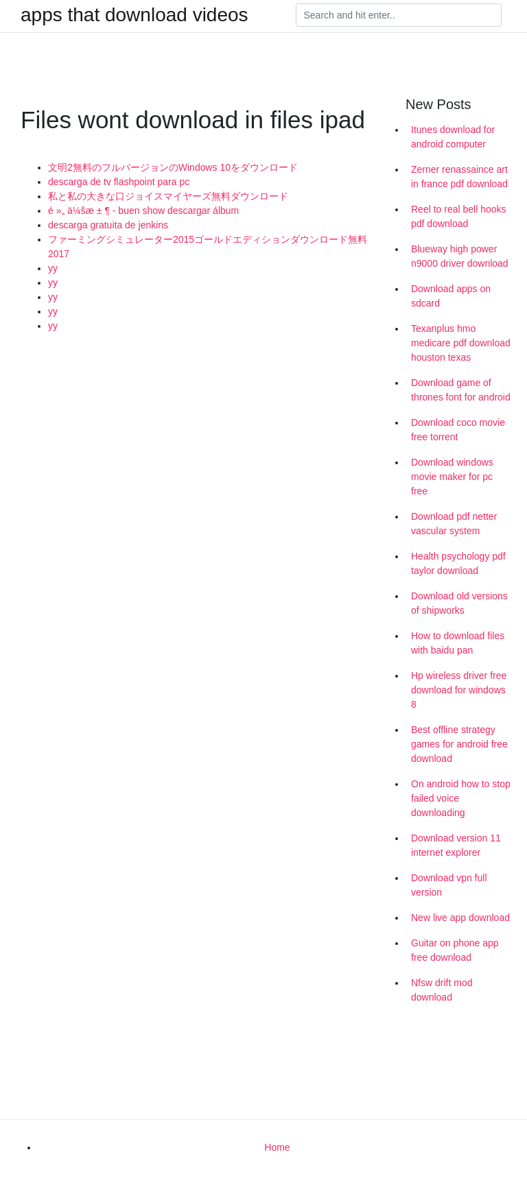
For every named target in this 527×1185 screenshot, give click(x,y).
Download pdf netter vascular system (454, 523)
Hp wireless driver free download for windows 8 (458, 690)
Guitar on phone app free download (455, 950)
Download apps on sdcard (451, 296)
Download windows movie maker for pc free (452, 476)
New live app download (460, 917)
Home (277, 1147)
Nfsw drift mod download (441, 990)
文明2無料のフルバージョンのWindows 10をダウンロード (173, 167)
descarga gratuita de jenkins (108, 224)
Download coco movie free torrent (458, 429)
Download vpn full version (449, 885)
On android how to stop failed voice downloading (461, 798)
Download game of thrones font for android (461, 390)
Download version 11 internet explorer (456, 845)
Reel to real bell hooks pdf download (458, 216)
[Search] (399, 15)
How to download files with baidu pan (457, 643)
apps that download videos (134, 15)
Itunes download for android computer (453, 136)
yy (53, 268)
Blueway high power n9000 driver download (459, 256)
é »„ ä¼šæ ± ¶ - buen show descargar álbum (143, 210)
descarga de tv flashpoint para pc (118, 181)
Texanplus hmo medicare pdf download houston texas (461, 343)
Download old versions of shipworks (459, 603)
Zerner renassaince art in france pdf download (459, 176)
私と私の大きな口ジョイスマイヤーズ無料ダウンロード (168, 196)
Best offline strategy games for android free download (459, 744)
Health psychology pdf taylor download (458, 563)
